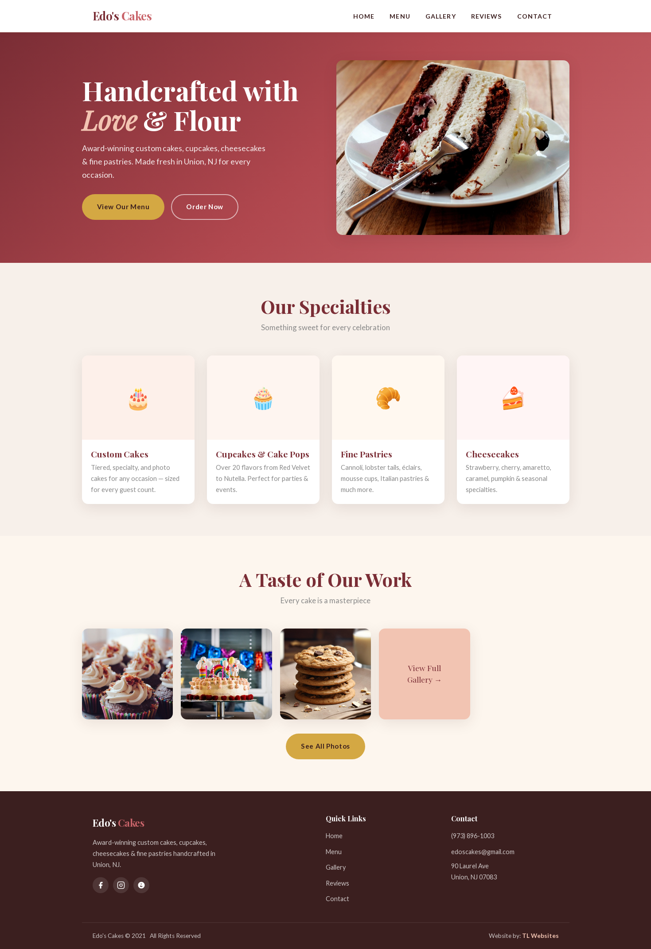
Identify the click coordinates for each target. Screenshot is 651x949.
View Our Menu (123, 207)
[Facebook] (101, 885)
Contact (535, 16)
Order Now (204, 207)
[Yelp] (141, 885)
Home (364, 16)
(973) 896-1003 (472, 836)
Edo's (122, 15)
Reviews (486, 16)
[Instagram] (121, 885)
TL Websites (540, 935)
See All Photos (325, 746)
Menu (400, 16)
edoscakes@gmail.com (483, 851)
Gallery (440, 16)
